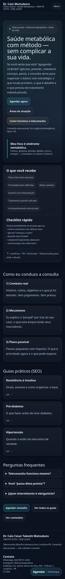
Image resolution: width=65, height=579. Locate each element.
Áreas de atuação (20, 111)
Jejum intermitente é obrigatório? (31, 493)
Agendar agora (19, 101)
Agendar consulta (16, 508)
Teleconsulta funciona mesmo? (29, 473)
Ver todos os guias (45, 508)
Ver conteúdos (14, 517)
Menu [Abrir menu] (57, 6)
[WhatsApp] (46, 572)
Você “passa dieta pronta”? (26, 483)
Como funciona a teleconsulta (28, 121)
